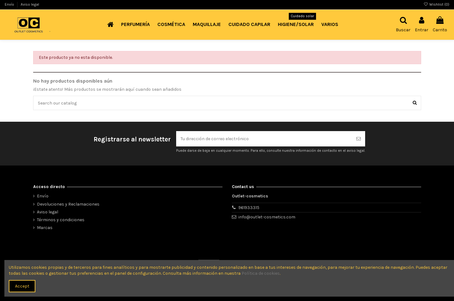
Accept (22, 286)
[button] (135, 25)
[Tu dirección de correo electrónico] (264, 138)
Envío (10, 4)
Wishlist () (436, 4)
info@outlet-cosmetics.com (266, 217)
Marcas (45, 227)
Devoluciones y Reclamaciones (68, 204)
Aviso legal (30, 4)
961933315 (248, 207)
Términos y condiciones (60, 219)
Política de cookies (261, 273)
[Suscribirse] (358, 138)
